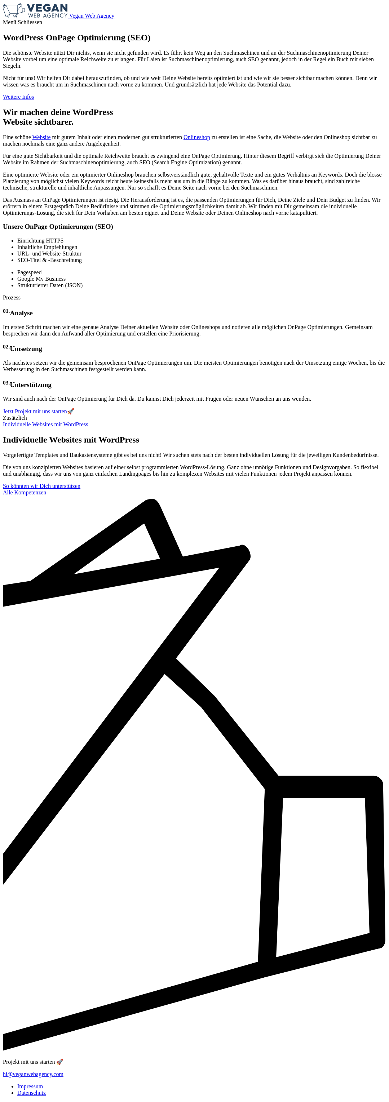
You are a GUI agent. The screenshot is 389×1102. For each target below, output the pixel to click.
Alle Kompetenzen (24, 492)
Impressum (30, 1086)
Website (41, 137)
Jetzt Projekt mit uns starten (38, 411)
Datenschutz (31, 1093)
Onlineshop (197, 137)
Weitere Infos (18, 97)
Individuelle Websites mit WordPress (45, 424)
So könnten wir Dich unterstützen (41, 486)
